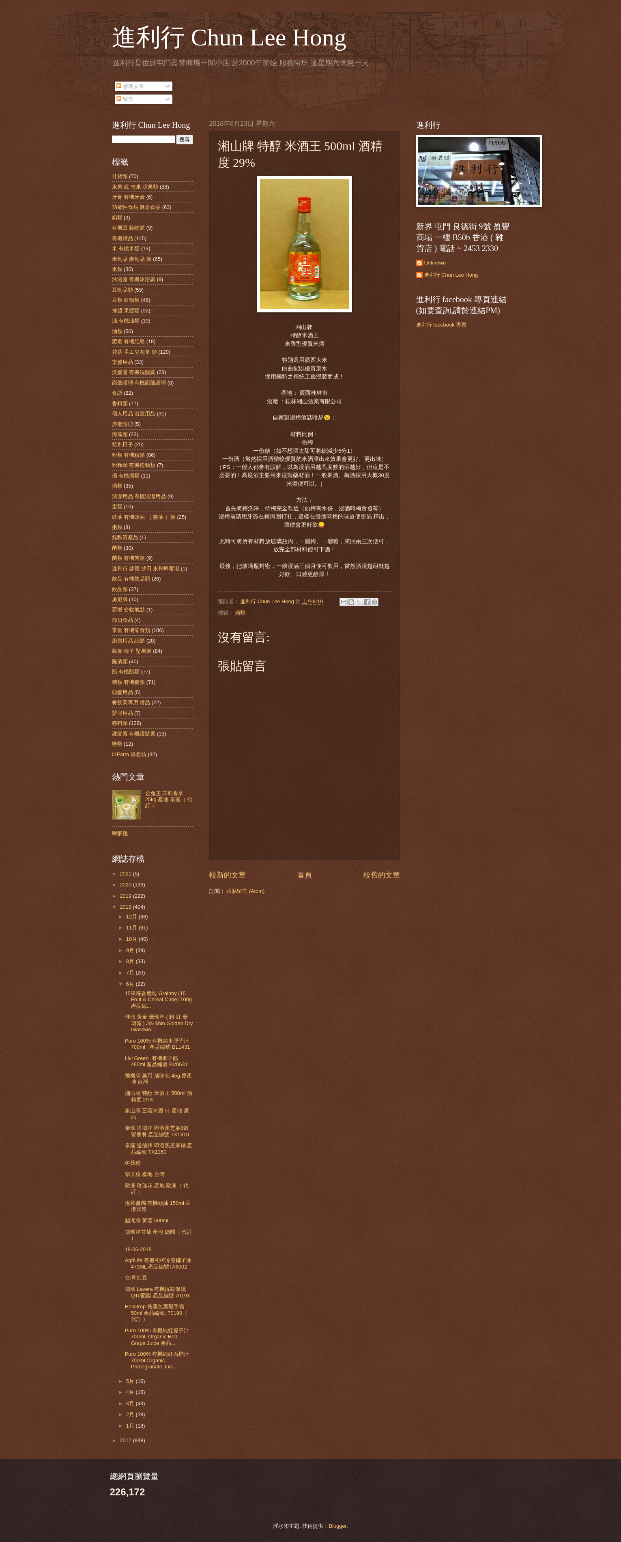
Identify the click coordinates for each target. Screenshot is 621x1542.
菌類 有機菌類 (128, 558)
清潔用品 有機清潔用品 (139, 496)
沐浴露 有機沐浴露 (134, 279)
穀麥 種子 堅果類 (132, 651)
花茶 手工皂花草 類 (134, 352)
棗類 (117, 527)
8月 (131, 961)
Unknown (435, 263)
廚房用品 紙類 (128, 641)
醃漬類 (120, 661)
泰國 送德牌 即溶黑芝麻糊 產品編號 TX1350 (159, 1148)
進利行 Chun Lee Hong (229, 37)
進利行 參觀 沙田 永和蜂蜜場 (146, 569)
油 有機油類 (126, 321)
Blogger (337, 1526)
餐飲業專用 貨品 (131, 702)
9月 (131, 950)
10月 (132, 939)
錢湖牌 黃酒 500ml (146, 1220)
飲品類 (120, 589)
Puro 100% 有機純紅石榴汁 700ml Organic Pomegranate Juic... (157, 1360)
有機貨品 (122, 238)
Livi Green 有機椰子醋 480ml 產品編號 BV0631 (156, 1061)
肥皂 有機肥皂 (128, 341)
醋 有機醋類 (126, 672)
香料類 (120, 403)
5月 (131, 1381)
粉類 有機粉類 (128, 455)
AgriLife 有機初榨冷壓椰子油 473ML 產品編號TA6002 (158, 1263)
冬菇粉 (133, 1163)
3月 (131, 1403)
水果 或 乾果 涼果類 (135, 187)
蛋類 (117, 506)
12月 (132, 917)
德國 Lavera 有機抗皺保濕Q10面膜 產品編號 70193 (157, 1292)
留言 (124, 99)
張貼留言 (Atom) (245, 891)
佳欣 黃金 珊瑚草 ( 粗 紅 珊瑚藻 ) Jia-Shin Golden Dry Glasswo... (159, 1023)
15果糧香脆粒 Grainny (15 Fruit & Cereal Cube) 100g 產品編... (158, 999)
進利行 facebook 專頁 (441, 325)
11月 (132, 928)
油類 (117, 331)
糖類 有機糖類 (128, 682)
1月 (131, 1426)
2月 (131, 1414)
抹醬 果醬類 (126, 311)
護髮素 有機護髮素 (134, 734)
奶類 (117, 218)
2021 (126, 874)
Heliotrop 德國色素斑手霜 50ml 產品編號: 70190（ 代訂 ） (156, 1312)
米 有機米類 (126, 248)
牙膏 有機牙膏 (128, 197)
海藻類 (120, 434)
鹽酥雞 (120, 833)
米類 (117, 269)
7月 (131, 973)
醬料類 (120, 723)
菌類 (117, 548)
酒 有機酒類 (126, 476)
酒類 (240, 613)
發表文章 (130, 86)
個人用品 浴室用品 (134, 414)
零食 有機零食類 (131, 630)
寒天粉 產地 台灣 (145, 1174)
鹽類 (117, 744)
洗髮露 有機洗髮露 (134, 372)
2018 (126, 907)
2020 (126, 885)
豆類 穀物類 (126, 300)
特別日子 (122, 444)
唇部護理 (122, 424)
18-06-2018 (138, 1249)
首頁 (304, 875)
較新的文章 (227, 875)
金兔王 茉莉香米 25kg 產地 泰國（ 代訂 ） (169, 799)
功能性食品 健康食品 (136, 207)
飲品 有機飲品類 (131, 579)
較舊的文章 (381, 875)
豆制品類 (122, 290)
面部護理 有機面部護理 (139, 383)
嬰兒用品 (122, 713)
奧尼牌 (120, 599)
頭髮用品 (122, 692)
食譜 (117, 393)
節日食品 (122, 620)
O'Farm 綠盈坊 (129, 754)
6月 (131, 984)
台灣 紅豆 (136, 1278)
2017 (126, 1440)
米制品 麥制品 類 (132, 259)
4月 (131, 1392)
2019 (126, 896)
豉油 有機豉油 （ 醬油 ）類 (144, 517)
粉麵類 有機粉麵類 (134, 465)
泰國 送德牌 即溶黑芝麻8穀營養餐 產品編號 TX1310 (157, 1131)
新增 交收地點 (128, 609)
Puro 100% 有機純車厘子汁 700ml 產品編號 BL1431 (157, 1044)
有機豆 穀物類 (128, 228)
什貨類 (120, 176)
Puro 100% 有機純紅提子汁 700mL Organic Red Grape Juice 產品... (157, 1336)
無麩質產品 (125, 537)
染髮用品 (122, 362)
